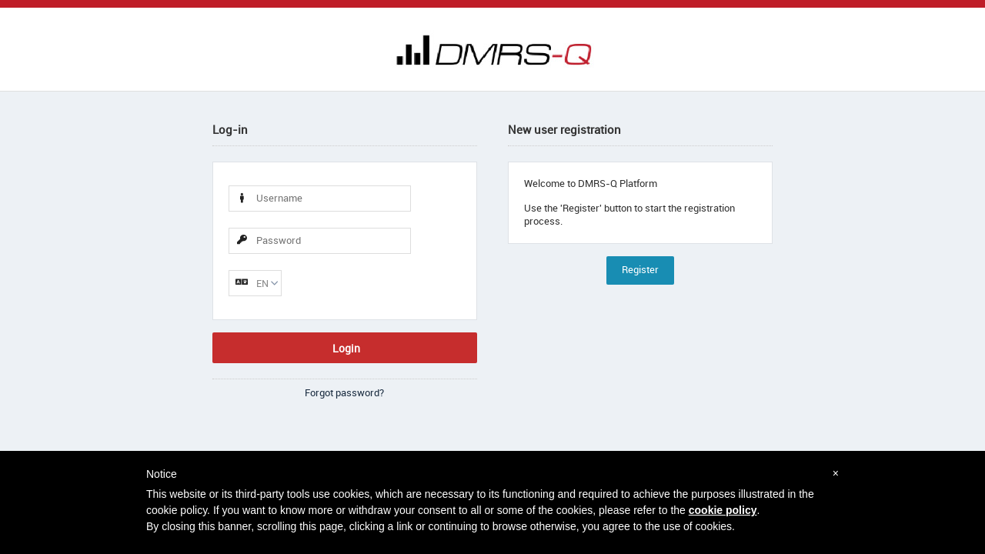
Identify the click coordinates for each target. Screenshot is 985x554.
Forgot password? (344, 392)
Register (640, 269)
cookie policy (723, 510)
